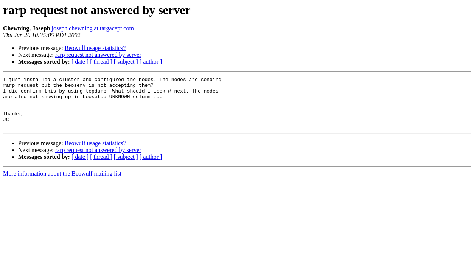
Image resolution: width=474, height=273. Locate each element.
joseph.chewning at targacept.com (92, 28)
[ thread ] (101, 61)
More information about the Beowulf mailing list (62, 183)
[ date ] (80, 61)
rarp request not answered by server (98, 55)
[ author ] (151, 61)
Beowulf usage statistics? (95, 48)
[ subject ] (126, 61)
